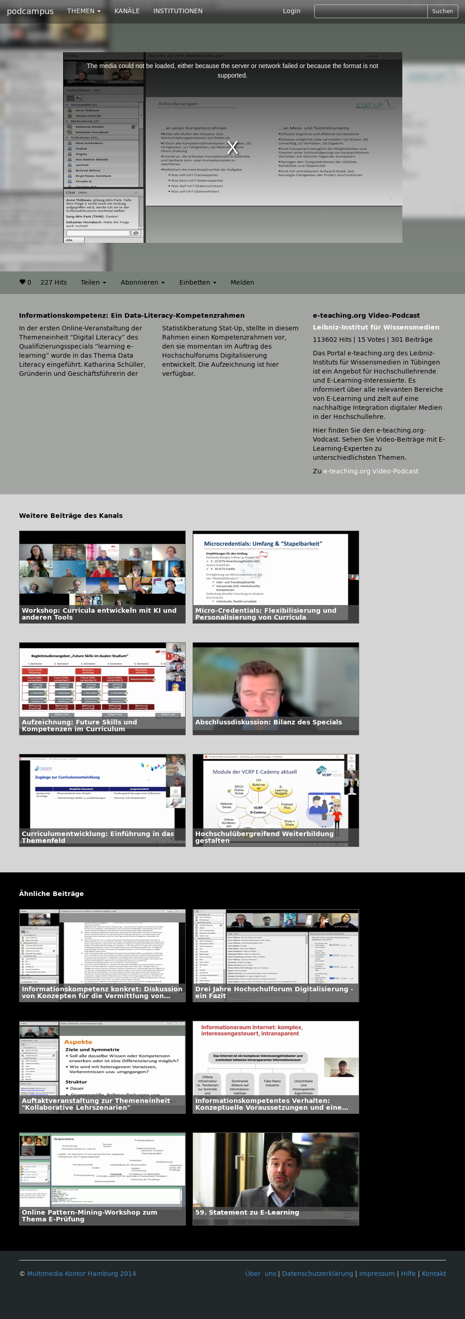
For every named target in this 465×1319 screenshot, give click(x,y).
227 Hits (53, 282)
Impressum (377, 1274)
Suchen (442, 11)
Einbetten (198, 282)
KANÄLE (127, 11)
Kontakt (434, 1274)
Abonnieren (143, 282)
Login (292, 11)
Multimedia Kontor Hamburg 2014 (81, 1274)
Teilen (93, 282)
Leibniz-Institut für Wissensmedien (376, 327)
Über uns (260, 1274)
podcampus (30, 11)
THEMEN (84, 11)
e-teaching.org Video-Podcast (370, 471)
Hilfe (408, 1274)
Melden (242, 282)
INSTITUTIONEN (178, 11)
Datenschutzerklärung (317, 1274)
